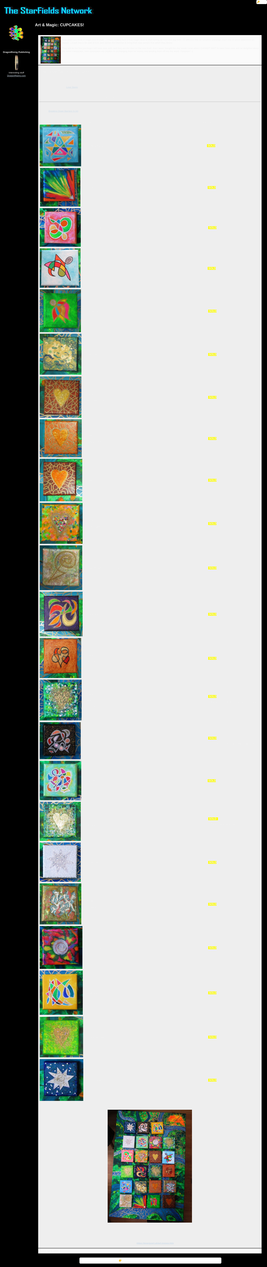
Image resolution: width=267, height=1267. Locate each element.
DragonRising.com (16, 75)
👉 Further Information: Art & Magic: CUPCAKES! (150, 1260)
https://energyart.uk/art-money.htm (155, 1243)
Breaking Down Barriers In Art (63, 111)
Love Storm (72, 87)
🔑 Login (261, 2)
